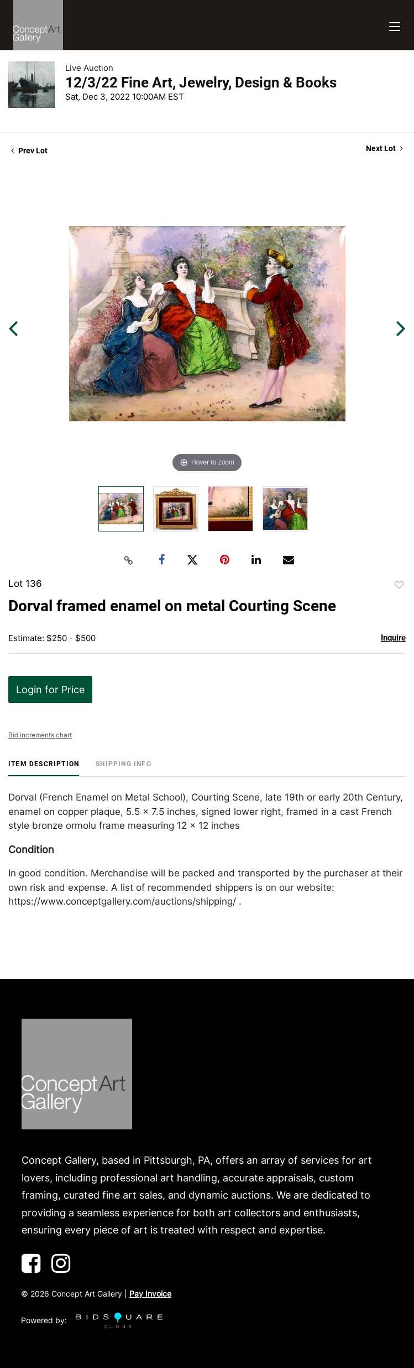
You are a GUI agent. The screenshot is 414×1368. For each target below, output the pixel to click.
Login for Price (50, 689)
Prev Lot (29, 150)
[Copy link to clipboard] (128, 560)
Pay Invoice (150, 1293)
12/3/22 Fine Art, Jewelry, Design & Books (201, 82)
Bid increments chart (40, 735)
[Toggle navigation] (394, 25)
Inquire (393, 638)
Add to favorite (399, 585)
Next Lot (384, 148)
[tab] (43, 768)
